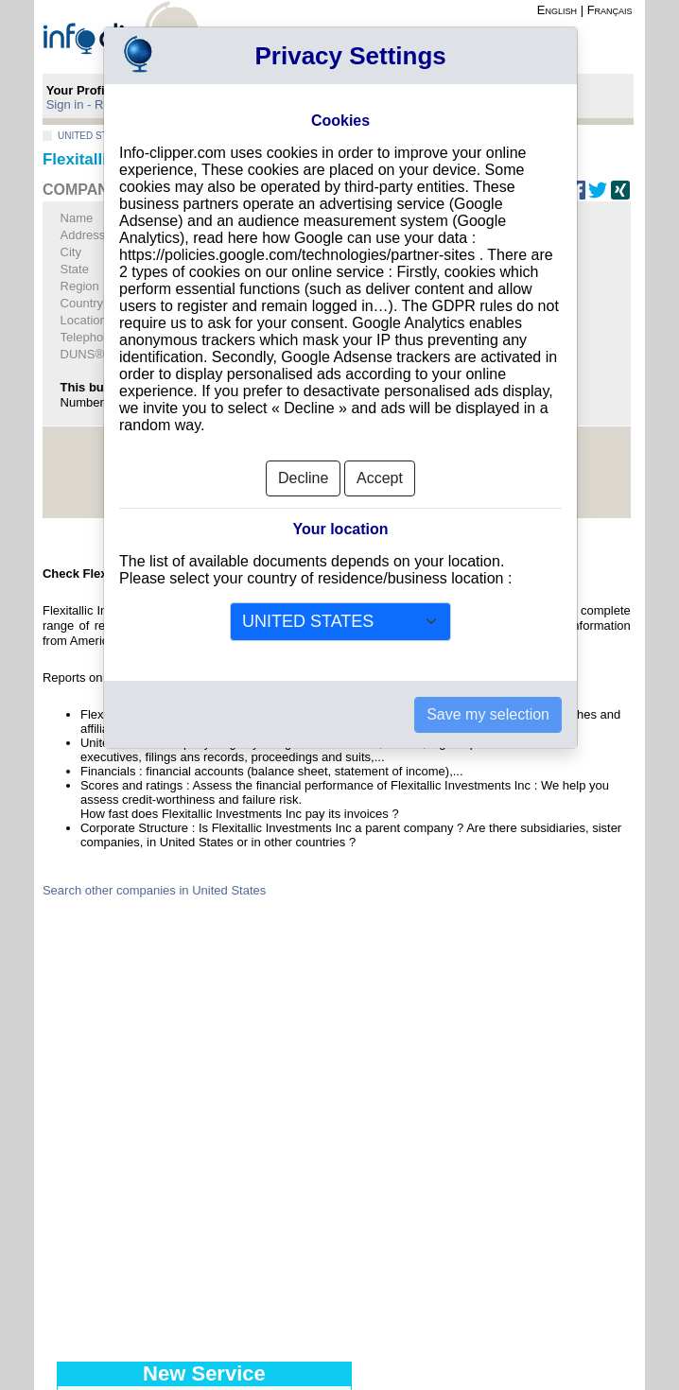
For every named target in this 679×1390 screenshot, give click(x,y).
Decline (303, 478)
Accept (380, 478)
